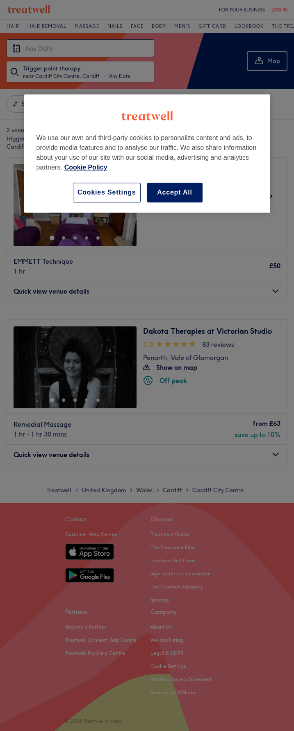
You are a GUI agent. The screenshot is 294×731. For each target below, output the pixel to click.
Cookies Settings (106, 192)
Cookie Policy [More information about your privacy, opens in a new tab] (85, 167)
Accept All (174, 192)
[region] (147, 153)
